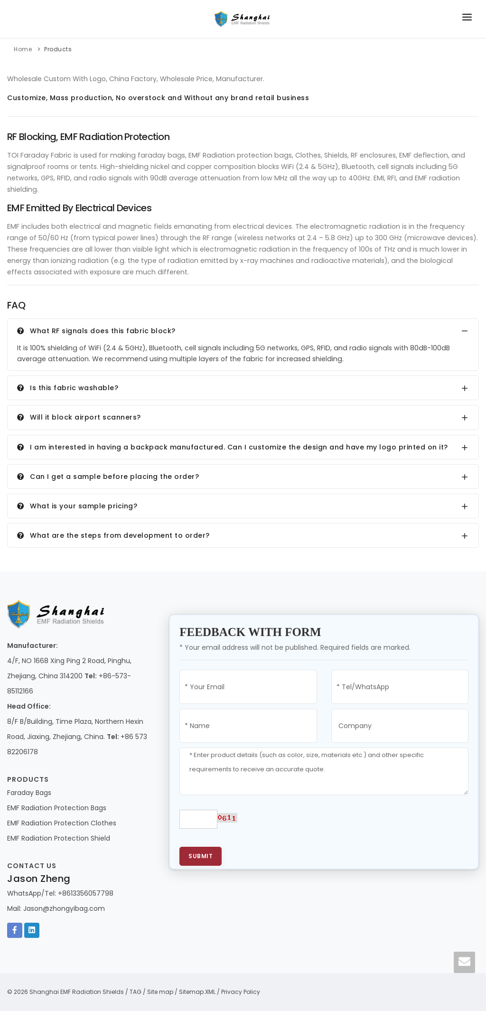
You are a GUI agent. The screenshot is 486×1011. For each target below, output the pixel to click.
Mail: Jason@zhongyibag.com (56, 908)
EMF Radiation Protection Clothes (61, 823)
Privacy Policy (240, 992)
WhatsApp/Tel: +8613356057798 (60, 893)
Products (58, 49)
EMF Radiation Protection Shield (58, 838)
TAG (135, 992)
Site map (160, 992)
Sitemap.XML (197, 992)
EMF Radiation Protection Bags (56, 808)
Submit (200, 856)
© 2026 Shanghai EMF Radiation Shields (65, 992)
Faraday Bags (29, 792)
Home (23, 49)
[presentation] (324, 823)
